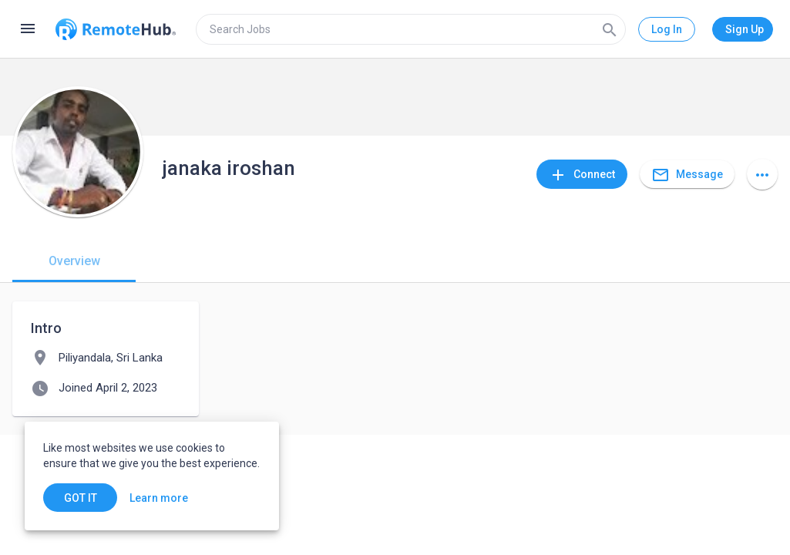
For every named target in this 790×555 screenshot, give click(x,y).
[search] (411, 29)
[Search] (609, 29)
